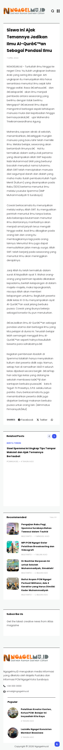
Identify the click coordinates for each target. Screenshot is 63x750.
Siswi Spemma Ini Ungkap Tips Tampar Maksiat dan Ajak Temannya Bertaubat (31, 452)
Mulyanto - (27, 536)
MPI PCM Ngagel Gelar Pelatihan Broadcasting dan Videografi (37, 546)
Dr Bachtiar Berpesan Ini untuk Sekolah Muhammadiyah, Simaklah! (37, 565)
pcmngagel (12, 461)
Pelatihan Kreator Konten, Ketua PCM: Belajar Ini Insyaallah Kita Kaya (36, 713)
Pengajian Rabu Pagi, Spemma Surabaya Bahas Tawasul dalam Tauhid (36, 528)
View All (53, 517)
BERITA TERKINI (14, 443)
